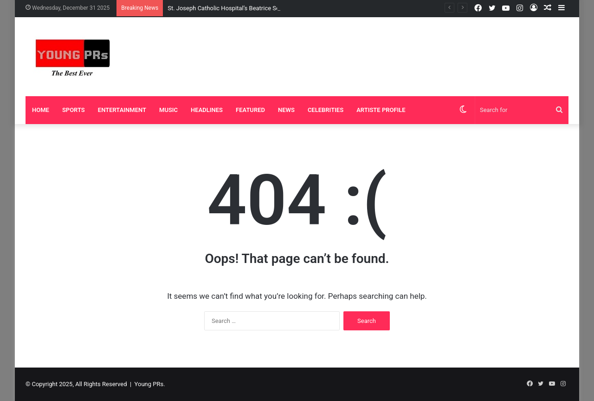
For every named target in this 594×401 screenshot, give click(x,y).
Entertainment (122, 109)
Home (40, 109)
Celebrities (325, 109)
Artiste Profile (381, 109)
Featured (250, 109)
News (286, 109)
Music (168, 109)
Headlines (207, 109)
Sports (73, 109)
